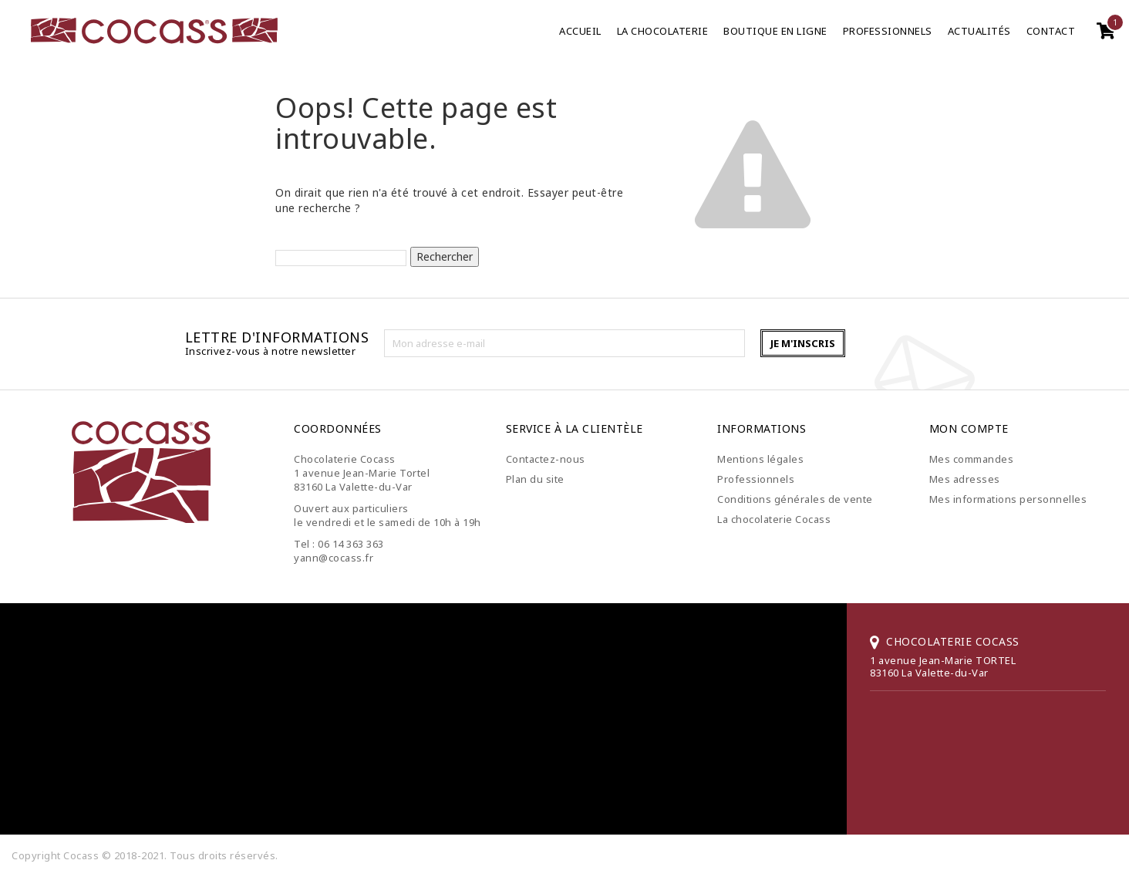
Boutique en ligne (775, 31)
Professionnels (887, 31)
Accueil (580, 31)
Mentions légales (760, 459)
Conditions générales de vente (795, 499)
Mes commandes (971, 459)
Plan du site (535, 479)
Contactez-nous (545, 459)
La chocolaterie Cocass (774, 519)
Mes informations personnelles (1008, 499)
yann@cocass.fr (333, 558)
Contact (1051, 31)
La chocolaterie (663, 31)
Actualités (979, 31)
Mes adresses (964, 479)
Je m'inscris (802, 343)
